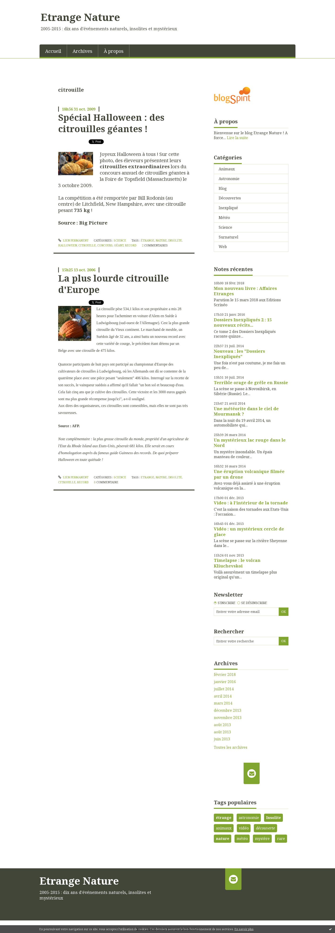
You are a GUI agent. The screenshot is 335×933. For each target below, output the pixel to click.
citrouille (87, 245)
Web (223, 246)
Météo (224, 217)
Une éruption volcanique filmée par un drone (249, 474)
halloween (67, 245)
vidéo (244, 828)
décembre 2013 (227, 710)
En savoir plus (244, 929)
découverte (265, 828)
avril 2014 (222, 696)
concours (105, 245)
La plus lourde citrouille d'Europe (113, 283)
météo (242, 838)
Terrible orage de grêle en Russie (251, 382)
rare (281, 838)
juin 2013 (222, 739)
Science (120, 240)
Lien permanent (73, 240)
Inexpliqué (228, 207)
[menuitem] (53, 50)
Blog (223, 188)
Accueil (53, 51)
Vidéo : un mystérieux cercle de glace (249, 531)
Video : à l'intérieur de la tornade (251, 503)
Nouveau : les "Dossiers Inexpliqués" (239, 353)
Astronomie (229, 178)
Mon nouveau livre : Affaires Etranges (245, 290)
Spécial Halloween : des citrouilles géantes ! (111, 123)
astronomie (249, 817)
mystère (262, 838)
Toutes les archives (230, 747)
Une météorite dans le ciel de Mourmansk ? (246, 411)
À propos (114, 51)
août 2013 (222, 724)
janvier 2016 (225, 681)
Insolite (273, 817)
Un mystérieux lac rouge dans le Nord (250, 442)
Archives (82, 51)
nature (161, 240)
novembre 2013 (227, 717)
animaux (223, 828)
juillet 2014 (224, 689)
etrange (147, 477)
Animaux (227, 168)
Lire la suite (237, 137)
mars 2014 (223, 703)
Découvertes (230, 198)
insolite (175, 240)
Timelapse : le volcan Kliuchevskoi (237, 562)
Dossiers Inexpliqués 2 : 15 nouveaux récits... (243, 322)
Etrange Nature (80, 17)
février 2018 (225, 674)
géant (119, 245)
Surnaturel (228, 237)
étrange (147, 240)
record (131, 245)
